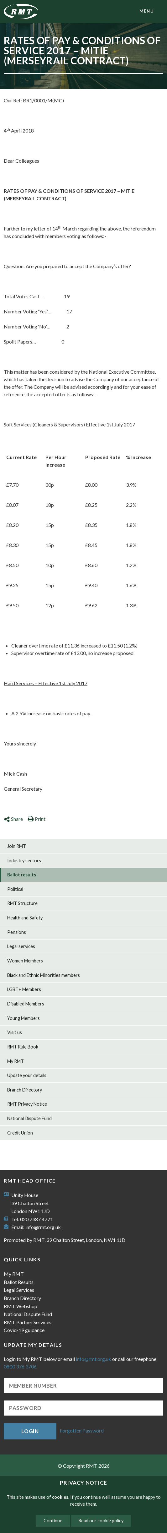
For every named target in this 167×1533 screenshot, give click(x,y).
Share (13, 819)
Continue (53, 1520)
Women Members (25, 960)
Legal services (21, 946)
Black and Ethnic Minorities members (43, 975)
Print (36, 819)
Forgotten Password (82, 1430)
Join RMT (16, 846)
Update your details (26, 1075)
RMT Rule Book (22, 1046)
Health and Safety (25, 917)
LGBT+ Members (24, 989)
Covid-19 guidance (24, 1330)
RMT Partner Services (27, 1322)
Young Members (23, 1018)
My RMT (15, 1061)
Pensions (16, 932)
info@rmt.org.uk (43, 1227)
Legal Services (19, 1290)
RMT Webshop (20, 1306)
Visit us (14, 1032)
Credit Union (20, 1132)
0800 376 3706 (20, 1366)
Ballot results (21, 874)
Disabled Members (25, 1003)
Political (15, 889)
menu (146, 11)
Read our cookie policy (100, 1520)
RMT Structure (22, 903)
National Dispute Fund (29, 1118)
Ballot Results (19, 1282)
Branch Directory (24, 1089)
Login (30, 1431)
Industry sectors (24, 860)
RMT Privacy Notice (27, 1104)
